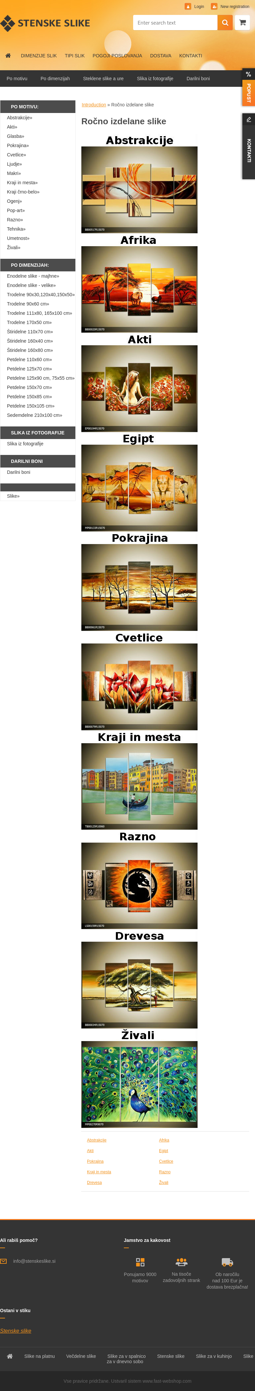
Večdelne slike (81, 1356)
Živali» (13, 247)
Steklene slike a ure (103, 78)
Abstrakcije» (19, 117)
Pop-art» (16, 210)
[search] (225, 22)
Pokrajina (95, 1161)
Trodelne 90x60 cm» (28, 303)
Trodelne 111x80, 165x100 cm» (39, 313)
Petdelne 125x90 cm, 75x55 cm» (41, 378)
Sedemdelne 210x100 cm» (34, 415)
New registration (234, 6)
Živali (163, 1182)
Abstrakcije (97, 1140)
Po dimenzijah (55, 78)
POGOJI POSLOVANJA (117, 55)
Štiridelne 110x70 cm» (30, 331)
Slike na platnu (39, 1356)
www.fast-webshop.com (167, 1381)
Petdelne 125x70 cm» (29, 368)
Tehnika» (16, 229)
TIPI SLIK (75, 55)
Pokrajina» (18, 145)
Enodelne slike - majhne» (33, 276)
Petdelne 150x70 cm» (29, 387)
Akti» (12, 127)
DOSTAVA (160, 55)
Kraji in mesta (99, 1172)
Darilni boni (198, 78)
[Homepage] (8, 55)
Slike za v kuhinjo (214, 1356)
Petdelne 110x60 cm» (29, 359)
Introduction (94, 104)
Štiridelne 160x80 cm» (30, 350)
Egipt (163, 1150)
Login (199, 6)
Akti (90, 1150)
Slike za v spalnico (127, 1356)
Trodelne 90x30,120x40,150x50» (41, 294)
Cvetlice (166, 1161)
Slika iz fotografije (155, 78)
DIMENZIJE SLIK (39, 55)
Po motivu (17, 78)
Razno (165, 1172)
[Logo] (45, 23)
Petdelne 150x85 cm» (29, 396)
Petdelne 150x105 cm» (30, 406)
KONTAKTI (190, 55)
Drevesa (94, 1182)
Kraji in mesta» (22, 182)
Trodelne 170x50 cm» (29, 322)
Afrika (164, 1140)
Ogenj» (14, 201)
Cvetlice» (16, 154)
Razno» (15, 219)
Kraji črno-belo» (23, 192)
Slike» (13, 496)
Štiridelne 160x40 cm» (30, 341)
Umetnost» (18, 238)
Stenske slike (15, 1331)
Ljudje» (14, 164)
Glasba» (15, 136)
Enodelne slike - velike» (31, 285)
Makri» (14, 173)
